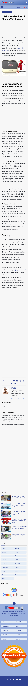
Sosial (3, 575)
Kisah (16, 556)
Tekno (16, 575)
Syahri (13, 388)
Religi (3, 571)
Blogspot (17, 548)
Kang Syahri (20, 682)
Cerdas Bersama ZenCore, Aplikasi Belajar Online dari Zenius (18, 513)
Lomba (16, 559)
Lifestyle (4, 559)
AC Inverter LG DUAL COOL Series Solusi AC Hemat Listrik (18, 505)
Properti (17, 567)
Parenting (17, 563)
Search (19, 7)
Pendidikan (5, 567)
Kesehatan (4, 556)
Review (16, 571)
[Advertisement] (14, 29)
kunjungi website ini (19, 270)
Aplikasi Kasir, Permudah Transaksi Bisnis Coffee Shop (19, 497)
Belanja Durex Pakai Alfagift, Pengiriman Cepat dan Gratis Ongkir (19, 520)
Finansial (17, 552)
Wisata (4, 578)
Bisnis (3, 548)
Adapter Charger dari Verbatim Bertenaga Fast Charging (19, 527)
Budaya (4, 552)
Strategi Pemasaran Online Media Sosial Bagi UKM (18, 535)
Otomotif (4, 563)
